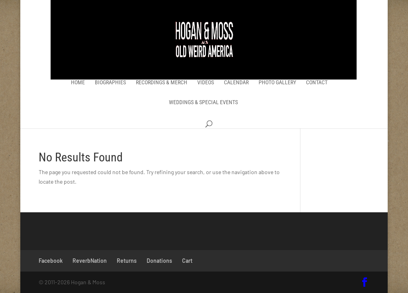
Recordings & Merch (161, 82)
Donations (159, 260)
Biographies (110, 82)
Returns (127, 260)
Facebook (51, 260)
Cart (187, 260)
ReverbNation (90, 260)
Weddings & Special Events (203, 102)
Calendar (236, 82)
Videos (205, 82)
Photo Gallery (277, 82)
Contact (317, 82)
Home (78, 82)
